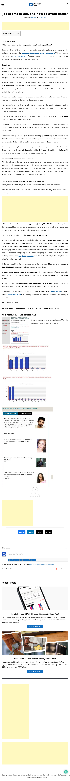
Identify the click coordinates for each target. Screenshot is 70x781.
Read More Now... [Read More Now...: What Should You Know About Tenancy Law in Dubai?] (35, 671)
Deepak (33, 17)
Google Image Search (27, 256)
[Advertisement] (35, 26)
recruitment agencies (20, 56)
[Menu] (3, 4)
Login (66, 548)
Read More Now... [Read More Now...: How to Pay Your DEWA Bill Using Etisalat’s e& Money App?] (35, 626)
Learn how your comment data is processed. (41, 564)
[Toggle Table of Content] (17, 33)
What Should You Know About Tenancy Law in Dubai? (35, 659)
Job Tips (43, 17)
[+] (35, 560)
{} (32, 560)
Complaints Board (15, 295)
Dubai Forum (56, 291)
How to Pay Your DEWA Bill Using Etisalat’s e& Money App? (35, 614)
